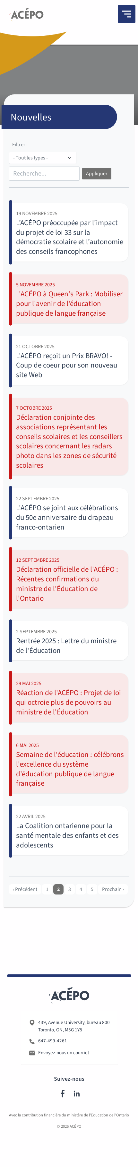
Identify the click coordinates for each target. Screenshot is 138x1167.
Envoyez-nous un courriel (63, 1066)
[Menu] (126, 14)
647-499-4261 (52, 1054)
